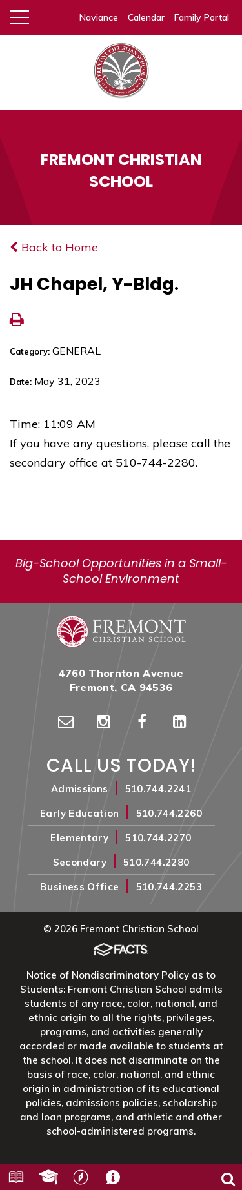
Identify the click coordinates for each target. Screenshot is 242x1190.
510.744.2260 (169, 813)
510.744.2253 (169, 887)
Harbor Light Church (81, 1177)
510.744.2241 (158, 789)
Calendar (146, 17)
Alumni (48, 1177)
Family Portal (201, 17)
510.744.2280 (156, 862)
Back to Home (54, 247)
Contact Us (113, 1177)
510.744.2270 (158, 838)
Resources (16, 1177)
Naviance (98, 17)
